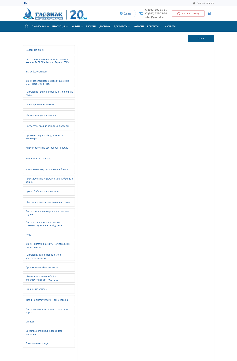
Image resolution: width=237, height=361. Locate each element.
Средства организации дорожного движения (44, 332)
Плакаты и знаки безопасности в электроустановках (43, 256)
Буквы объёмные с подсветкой (42, 191)
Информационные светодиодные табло (47, 147)
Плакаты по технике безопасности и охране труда (49, 93)
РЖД (28, 234)
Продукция (60, 26)
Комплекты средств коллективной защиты (48, 169)
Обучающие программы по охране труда (48, 202)
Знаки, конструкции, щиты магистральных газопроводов (48, 245)
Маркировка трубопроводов (41, 115)
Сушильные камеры (36, 289)
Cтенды (30, 321)
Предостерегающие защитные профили (47, 125)
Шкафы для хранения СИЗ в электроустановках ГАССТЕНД (42, 278)
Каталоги (170, 26)
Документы (122, 26)
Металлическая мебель (38, 158)
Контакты (154, 26)
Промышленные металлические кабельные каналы (49, 180)
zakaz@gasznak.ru (154, 17)
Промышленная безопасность (42, 267)
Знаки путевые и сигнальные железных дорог (47, 310)
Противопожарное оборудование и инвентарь (44, 137)
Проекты (91, 26)
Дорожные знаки (35, 49)
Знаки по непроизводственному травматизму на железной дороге (44, 224)
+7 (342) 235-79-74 (156, 13)
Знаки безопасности (36, 71)
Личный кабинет (203, 2)
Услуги (77, 26)
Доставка (104, 26)
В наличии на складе (37, 343)
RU (25, 2)
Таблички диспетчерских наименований (47, 299)
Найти (201, 38)
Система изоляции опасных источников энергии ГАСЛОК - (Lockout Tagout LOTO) (47, 60)
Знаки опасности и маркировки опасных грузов (47, 213)
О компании (40, 26)
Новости (139, 26)
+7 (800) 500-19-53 (156, 9)
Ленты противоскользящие (40, 104)
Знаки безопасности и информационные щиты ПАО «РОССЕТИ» (47, 82)
